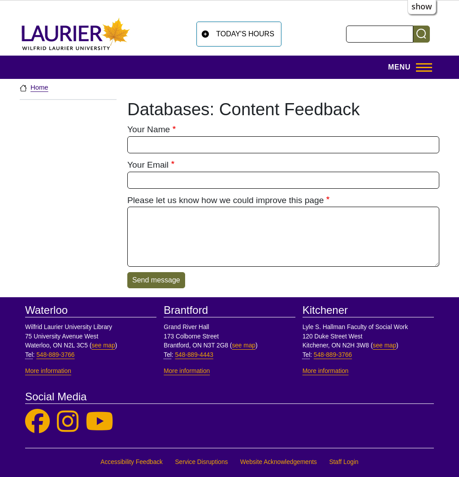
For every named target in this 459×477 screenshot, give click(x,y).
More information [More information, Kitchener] (326, 371)
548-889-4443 (194, 354)
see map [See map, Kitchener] (385, 345)
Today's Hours (245, 34)
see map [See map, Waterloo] (103, 345)
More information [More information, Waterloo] (48, 371)
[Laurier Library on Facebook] (37, 421)
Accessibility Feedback (131, 462)
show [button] (421, 6)
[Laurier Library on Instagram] (67, 421)
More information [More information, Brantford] (187, 371)
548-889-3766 (55, 354)
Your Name (148, 129)
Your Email (148, 164)
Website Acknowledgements (278, 462)
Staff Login (343, 462)
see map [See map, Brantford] (243, 345)
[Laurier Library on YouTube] (99, 421)
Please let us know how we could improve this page (225, 200)
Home (39, 87)
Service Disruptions (201, 462)
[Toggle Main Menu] (407, 67)
